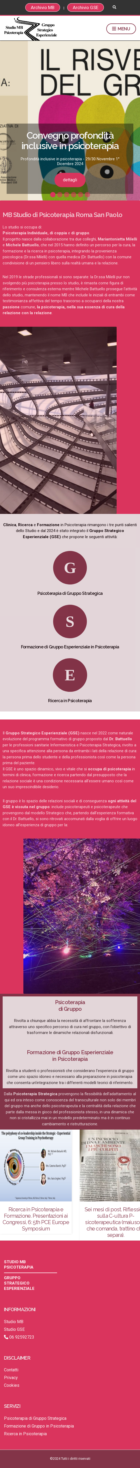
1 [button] (53, 194)
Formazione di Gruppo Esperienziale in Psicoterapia (70, 646)
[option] (70, 121)
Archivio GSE (85, 7)
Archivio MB (42, 7)
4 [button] (73, 194)
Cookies (11, 1385)
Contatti (11, 1369)
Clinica (9, 524)
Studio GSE (14, 1329)
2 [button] (59, 194)
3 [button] (66, 194)
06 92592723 (19, 1337)
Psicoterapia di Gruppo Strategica (70, 593)
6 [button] (87, 194)
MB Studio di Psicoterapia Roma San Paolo (62, 215)
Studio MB (13, 1321)
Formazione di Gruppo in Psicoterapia (39, 1426)
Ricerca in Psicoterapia (70, 700)
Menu (121, 29)
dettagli (70, 179)
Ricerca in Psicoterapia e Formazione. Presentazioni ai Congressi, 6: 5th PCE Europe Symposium (36, 1219)
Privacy (11, 1377)
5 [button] (80, 194)
